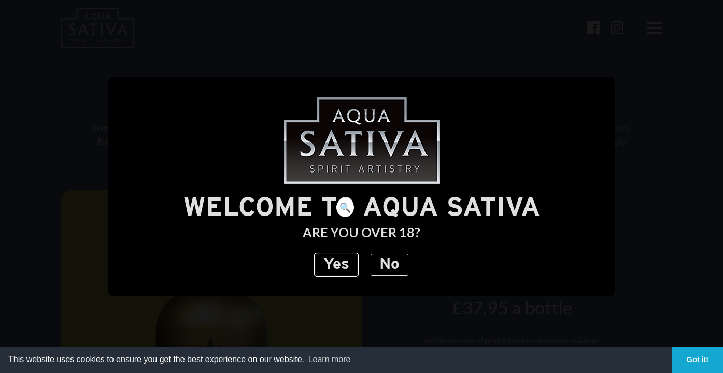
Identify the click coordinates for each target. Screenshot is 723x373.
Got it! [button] (697, 359)
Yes (336, 264)
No (389, 264)
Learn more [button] (329, 359)
